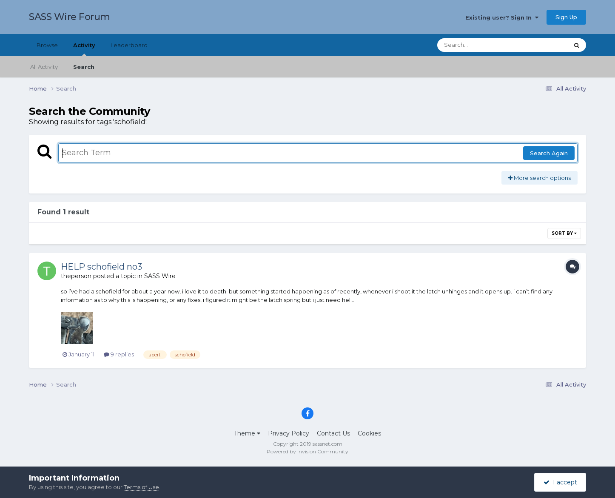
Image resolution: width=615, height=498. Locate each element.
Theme (247, 433)
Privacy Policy (288, 433)
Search (83, 66)
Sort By (564, 233)
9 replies (119, 354)
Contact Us (333, 433)
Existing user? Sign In (501, 17)
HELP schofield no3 (101, 267)
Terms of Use (141, 487)
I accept (560, 482)
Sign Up (566, 17)
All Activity (44, 66)
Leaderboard (129, 45)
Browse (47, 45)
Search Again (549, 153)
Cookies (369, 433)
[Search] (479, 45)
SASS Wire (160, 276)
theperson (76, 276)
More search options (539, 177)
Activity (84, 49)
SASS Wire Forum (69, 17)
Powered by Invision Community (307, 451)
